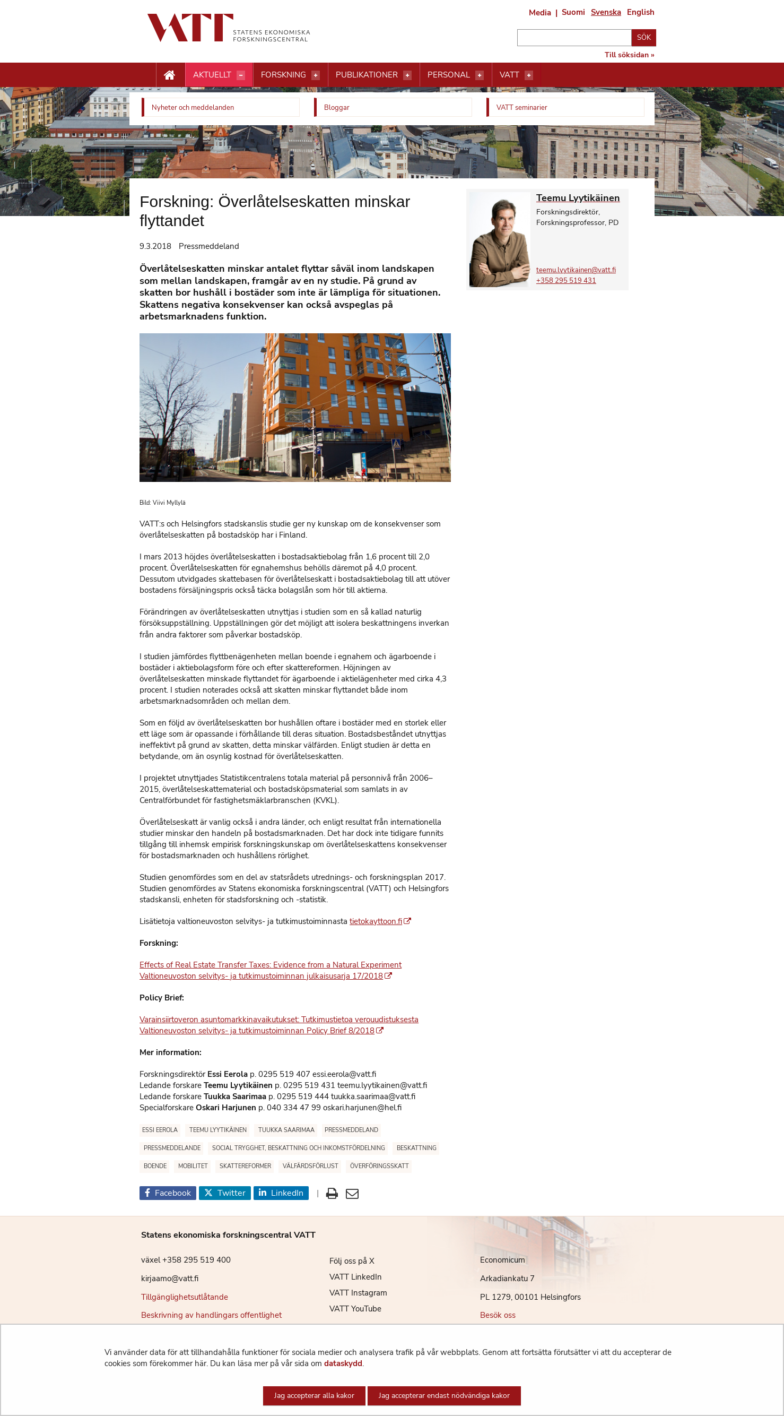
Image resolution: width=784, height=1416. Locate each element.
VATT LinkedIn (347, 1277)
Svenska (606, 12)
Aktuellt (212, 75)
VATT (509, 75)
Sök (644, 37)
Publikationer (367, 75)
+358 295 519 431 (566, 281)
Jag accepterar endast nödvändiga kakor (444, 1396)
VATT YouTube (347, 1308)
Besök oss (498, 1315)
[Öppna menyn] (241, 75)
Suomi (573, 12)
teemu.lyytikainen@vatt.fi (576, 270)
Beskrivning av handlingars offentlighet (211, 1315)
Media (540, 12)
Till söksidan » (630, 55)
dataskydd (343, 1363)
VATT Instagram (350, 1293)
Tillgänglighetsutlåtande (184, 1297)
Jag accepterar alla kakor (314, 1396)
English (641, 12)
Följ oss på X (343, 1261)
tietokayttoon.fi (380, 921)
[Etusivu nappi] (170, 75)
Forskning (283, 75)
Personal (449, 75)
